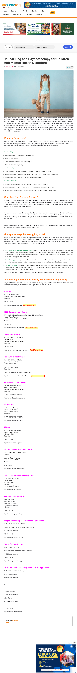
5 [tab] (41, 41)
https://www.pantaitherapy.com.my (16, 561)
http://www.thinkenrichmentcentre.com (17, 376)
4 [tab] (40, 41)
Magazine (39, 14)
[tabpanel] (14, 29)
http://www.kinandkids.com (13, 612)
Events (34, 11)
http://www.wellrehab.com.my (14, 328)
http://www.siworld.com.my (13, 305)
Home (5, 11)
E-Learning (28, 14)
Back (9, 47)
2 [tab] (37, 41)
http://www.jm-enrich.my (12, 489)
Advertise (6, 14)
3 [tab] (38, 41)
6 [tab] (43, 41)
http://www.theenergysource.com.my (16, 350)
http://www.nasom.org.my (13, 443)
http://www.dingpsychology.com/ (15, 514)
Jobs (42, 11)
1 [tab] (35, 41)
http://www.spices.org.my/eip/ (14, 469)
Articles (25, 11)
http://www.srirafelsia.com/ (13, 420)
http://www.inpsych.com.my (13, 537)
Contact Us (17, 14)
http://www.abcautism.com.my (14, 398)
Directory (15, 11)
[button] (52, 12)
